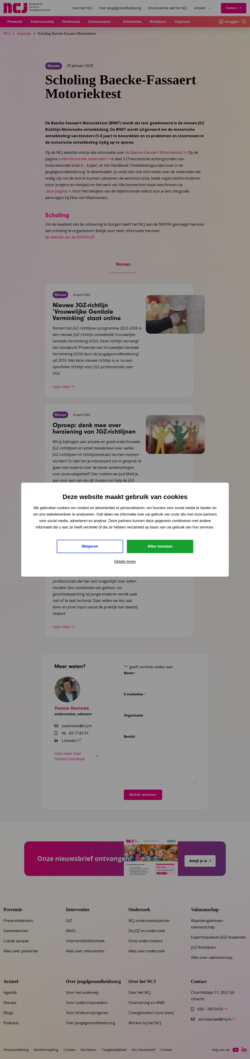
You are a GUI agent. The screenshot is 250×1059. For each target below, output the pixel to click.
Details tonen (125, 561)
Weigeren (90, 546)
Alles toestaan (160, 546)
